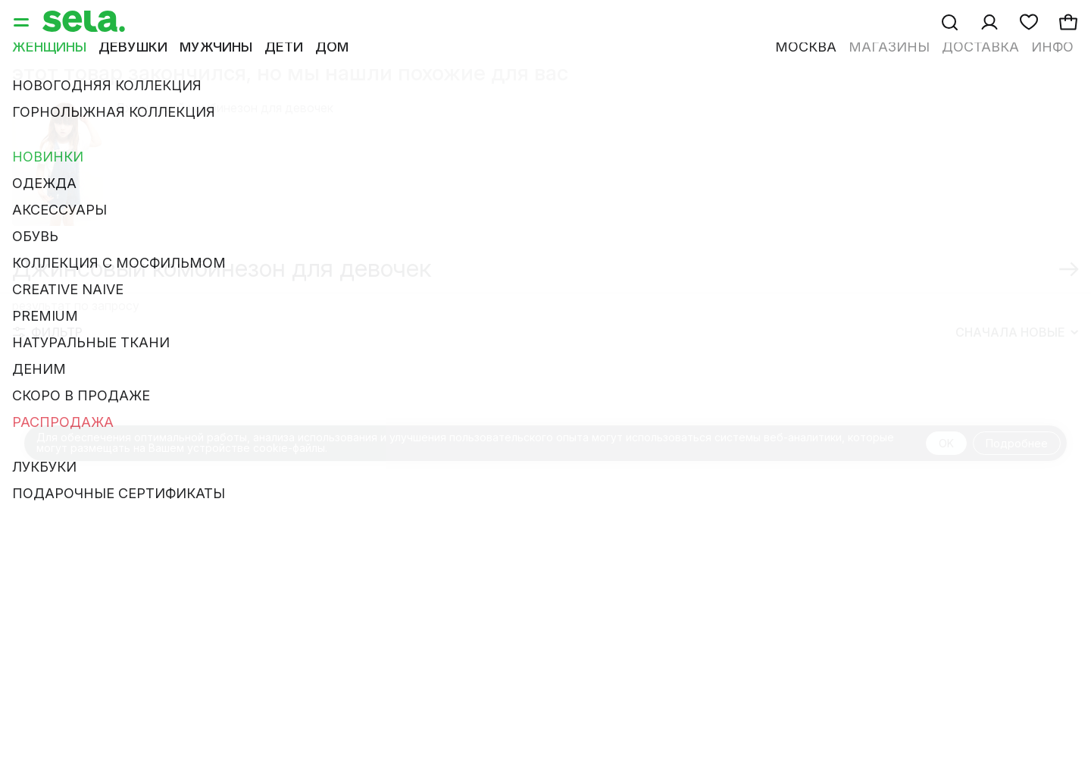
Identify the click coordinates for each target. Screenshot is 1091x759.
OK (946, 443)
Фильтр (48, 332)
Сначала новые (1016, 332)
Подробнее (1017, 443)
